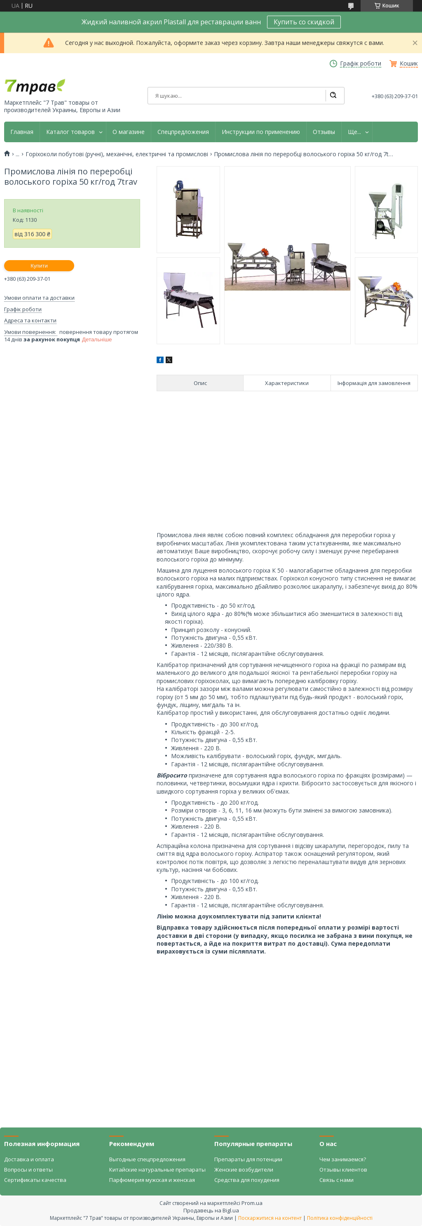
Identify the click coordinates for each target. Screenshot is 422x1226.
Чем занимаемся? (342, 1159)
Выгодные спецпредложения (147, 1159)
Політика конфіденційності (340, 1217)
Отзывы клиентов (343, 1169)
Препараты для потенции (248, 1159)
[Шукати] (333, 95)
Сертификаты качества (35, 1180)
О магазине (129, 132)
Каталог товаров (70, 132)
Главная (21, 132)
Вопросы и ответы (28, 1169)
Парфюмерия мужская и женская (152, 1180)
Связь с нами (336, 1180)
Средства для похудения (246, 1180)
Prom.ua (252, 1203)
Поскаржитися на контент (270, 1217)
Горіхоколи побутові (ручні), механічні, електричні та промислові (117, 154)
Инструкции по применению (261, 132)
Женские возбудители (243, 1169)
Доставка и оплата (29, 1159)
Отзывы (324, 132)
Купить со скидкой (304, 21)
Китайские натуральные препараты (157, 1169)
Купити (39, 266)
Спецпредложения (183, 132)
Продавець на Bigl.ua (211, 1210)
